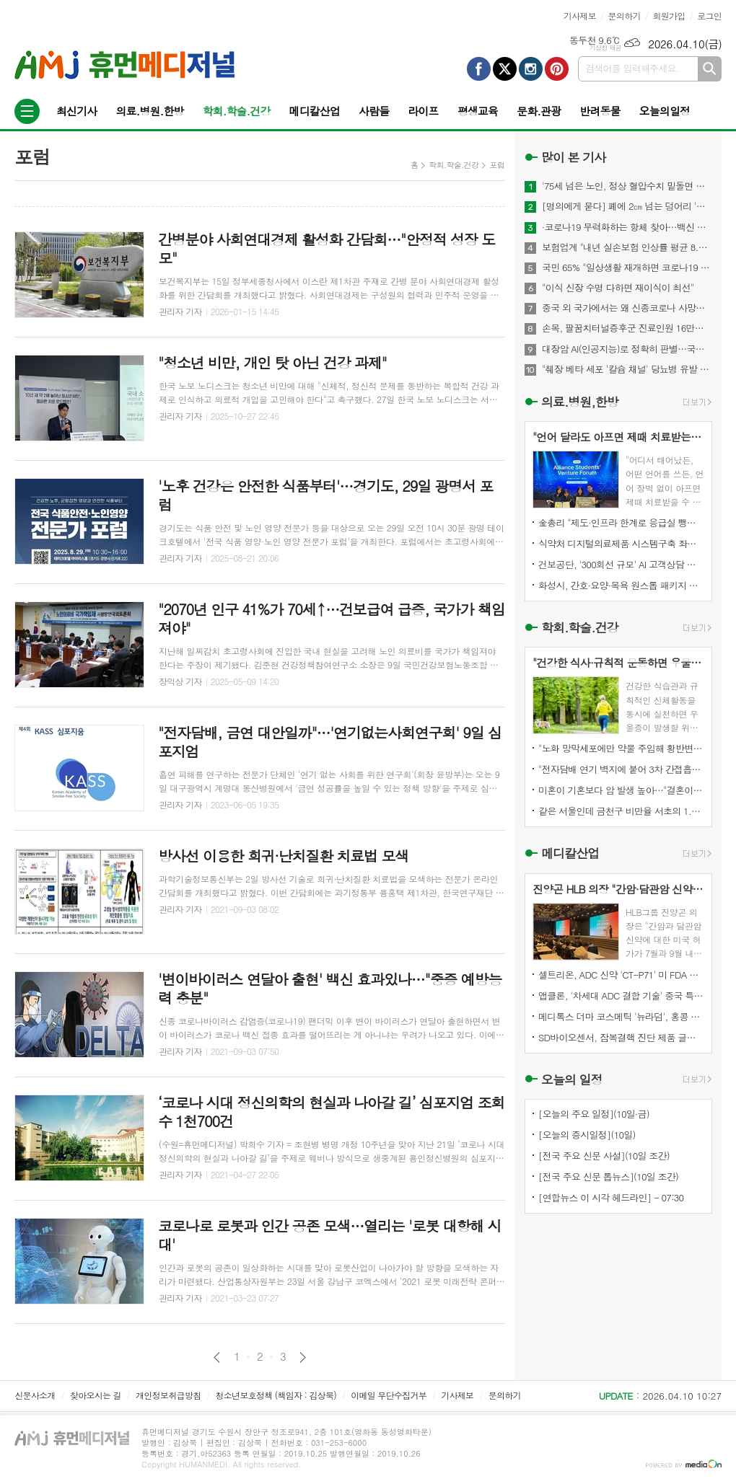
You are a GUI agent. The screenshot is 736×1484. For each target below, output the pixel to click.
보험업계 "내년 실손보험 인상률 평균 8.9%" (627, 247)
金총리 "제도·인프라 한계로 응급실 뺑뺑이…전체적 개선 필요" (621, 522)
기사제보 (580, 15)
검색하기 (710, 68)
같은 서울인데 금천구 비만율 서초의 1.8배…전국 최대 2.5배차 (621, 811)
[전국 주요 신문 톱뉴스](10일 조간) (608, 1176)
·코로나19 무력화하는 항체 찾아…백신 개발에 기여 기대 (627, 227)
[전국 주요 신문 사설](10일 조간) (604, 1155)
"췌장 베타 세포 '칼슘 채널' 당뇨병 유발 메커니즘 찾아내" (627, 369)
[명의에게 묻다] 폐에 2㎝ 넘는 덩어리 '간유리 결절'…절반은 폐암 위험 (627, 206)
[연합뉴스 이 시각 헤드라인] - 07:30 (610, 1197)
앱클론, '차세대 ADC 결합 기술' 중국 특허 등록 (621, 995)
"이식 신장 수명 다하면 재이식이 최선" (617, 287)
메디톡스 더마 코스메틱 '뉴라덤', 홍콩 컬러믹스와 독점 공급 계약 (621, 1016)
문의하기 (624, 15)
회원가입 (668, 15)
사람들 (374, 110)
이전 (217, 1357)
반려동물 (599, 110)
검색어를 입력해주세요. (632, 68)
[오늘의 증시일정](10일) (587, 1134)
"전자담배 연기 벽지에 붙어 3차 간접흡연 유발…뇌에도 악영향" (621, 769)
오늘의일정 (665, 110)
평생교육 (477, 110)
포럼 (496, 164)
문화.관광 (539, 110)
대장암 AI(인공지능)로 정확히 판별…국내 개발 (627, 349)
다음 (302, 1357)
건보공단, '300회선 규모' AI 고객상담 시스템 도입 (621, 564)
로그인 (709, 15)
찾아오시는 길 (95, 1395)
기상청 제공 (605, 48)
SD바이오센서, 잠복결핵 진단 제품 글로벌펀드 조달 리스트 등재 (621, 1037)
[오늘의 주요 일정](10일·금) (593, 1114)
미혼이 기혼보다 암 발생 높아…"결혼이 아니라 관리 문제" (621, 790)
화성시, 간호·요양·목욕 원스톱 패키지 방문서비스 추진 (621, 585)
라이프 (423, 110)
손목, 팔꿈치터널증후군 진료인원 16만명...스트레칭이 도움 (627, 328)
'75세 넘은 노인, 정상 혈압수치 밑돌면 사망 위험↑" (627, 186)
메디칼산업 (315, 110)
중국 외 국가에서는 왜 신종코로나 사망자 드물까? (627, 307)
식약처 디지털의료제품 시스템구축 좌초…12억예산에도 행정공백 (621, 543)
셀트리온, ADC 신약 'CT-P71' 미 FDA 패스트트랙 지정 (621, 974)
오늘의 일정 (572, 1079)
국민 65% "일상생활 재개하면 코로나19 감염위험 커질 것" (627, 267)
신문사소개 (34, 1395)
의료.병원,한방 (579, 401)
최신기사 (76, 110)
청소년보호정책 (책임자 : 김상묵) (276, 1395)
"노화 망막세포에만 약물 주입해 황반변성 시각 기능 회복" (621, 748)
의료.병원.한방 (149, 110)
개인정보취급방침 (168, 1395)
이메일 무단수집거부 (388, 1395)
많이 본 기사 (573, 157)
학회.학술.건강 (236, 110)
